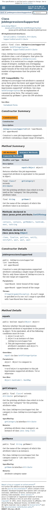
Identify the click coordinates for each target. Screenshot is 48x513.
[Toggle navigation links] (3, 7)
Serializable (9, 37)
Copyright (5, 501)
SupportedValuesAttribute (15, 39)
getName (25, 199)
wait (16, 240)
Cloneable (21, 37)
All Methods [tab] (9, 152)
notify (33, 237)
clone (5, 237)
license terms (27, 3)
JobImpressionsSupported (19, 12)
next (5, 224)
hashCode (39, 222)
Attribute (31, 37)
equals (25, 168)
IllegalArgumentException (17, 294)
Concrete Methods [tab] (12, 156)
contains (7, 222)
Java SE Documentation (17, 489)
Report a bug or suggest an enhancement (18, 485)
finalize (14, 237)
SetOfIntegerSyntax (19, 47)
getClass (24, 237)
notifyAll (7, 240)
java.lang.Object (9, 26)
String (12, 199)
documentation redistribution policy (18, 507)
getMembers (28, 222)
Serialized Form (10, 105)
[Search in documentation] (40, 12)
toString (13, 224)
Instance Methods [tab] (29, 152)
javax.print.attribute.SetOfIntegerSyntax (23, 28)
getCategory (27, 181)
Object (32, 168)
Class (11, 181)
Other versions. (26, 495)
